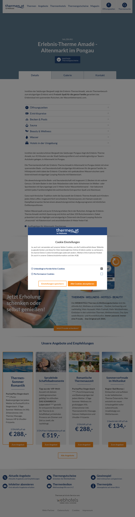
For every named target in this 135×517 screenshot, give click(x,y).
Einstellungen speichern (52, 283)
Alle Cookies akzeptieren (82, 283)
